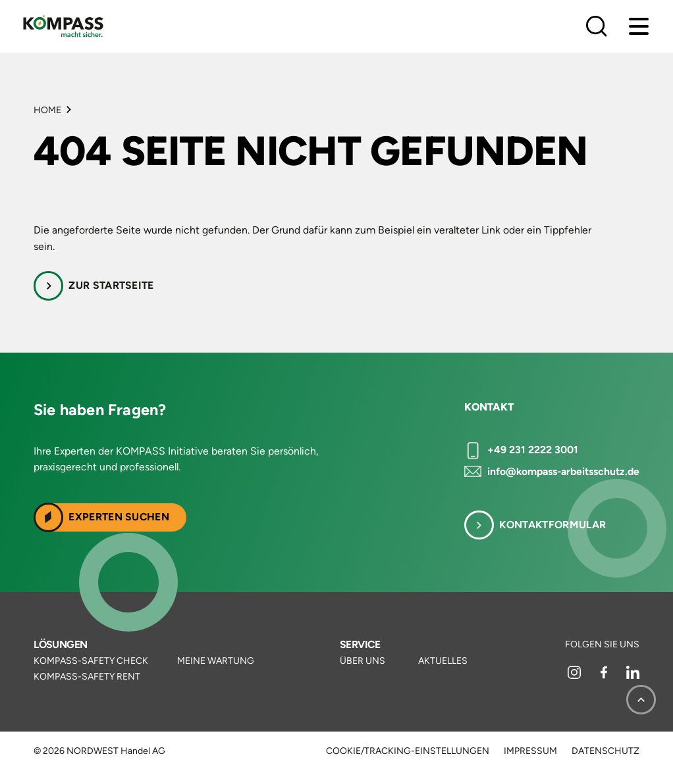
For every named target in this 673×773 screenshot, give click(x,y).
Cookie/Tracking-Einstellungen (407, 751)
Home (47, 110)
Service (360, 644)
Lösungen (61, 644)
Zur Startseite (110, 285)
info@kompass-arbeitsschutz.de (563, 471)
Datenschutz (605, 751)
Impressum (530, 751)
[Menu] (639, 26)
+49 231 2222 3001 (532, 449)
